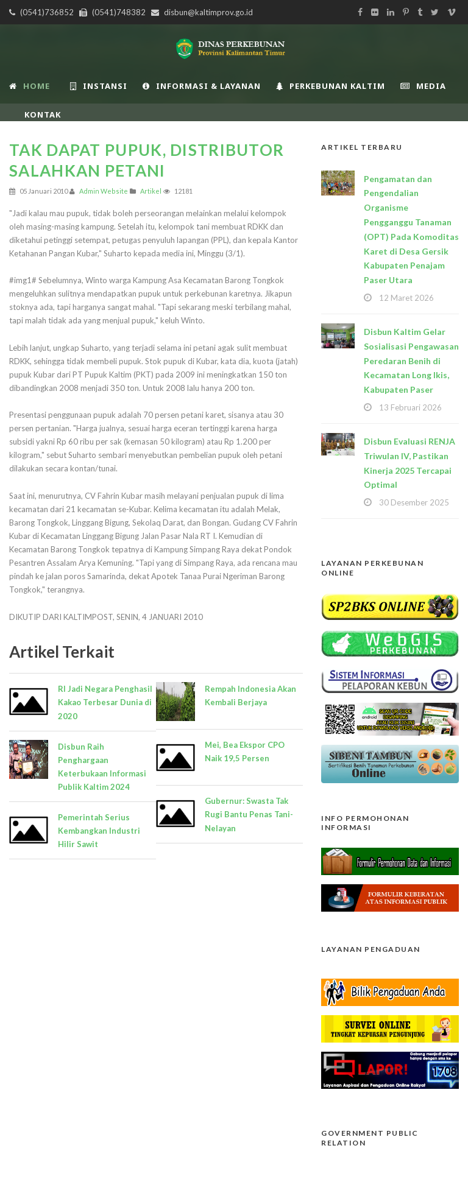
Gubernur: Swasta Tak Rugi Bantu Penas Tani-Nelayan (249, 814)
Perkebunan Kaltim (330, 85)
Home (29, 85)
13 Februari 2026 (410, 407)
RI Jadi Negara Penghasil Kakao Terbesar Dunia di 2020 (105, 702)
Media (423, 85)
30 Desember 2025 (414, 502)
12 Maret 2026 (406, 298)
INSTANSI (98, 85)
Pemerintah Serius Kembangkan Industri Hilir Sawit (99, 830)
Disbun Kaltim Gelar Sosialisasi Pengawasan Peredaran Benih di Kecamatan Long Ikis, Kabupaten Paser (411, 360)
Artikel (150, 191)
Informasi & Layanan (202, 85)
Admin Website (103, 191)
